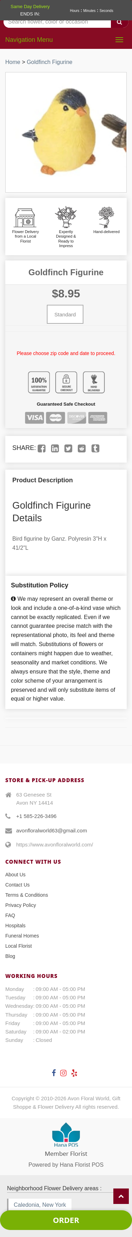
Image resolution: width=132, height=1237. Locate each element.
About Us (15, 874)
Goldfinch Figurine (50, 62)
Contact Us (17, 885)
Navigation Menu (29, 39)
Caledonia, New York (40, 1205)
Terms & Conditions (26, 895)
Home (12, 62)
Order (66, 1220)
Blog (10, 956)
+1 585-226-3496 (36, 816)
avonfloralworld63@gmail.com (51, 830)
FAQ (10, 915)
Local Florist (18, 946)
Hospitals (15, 925)
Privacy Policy (20, 905)
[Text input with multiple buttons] (66, 22)
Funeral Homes (22, 936)
